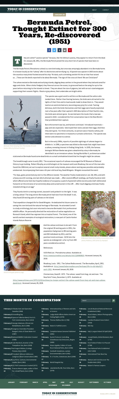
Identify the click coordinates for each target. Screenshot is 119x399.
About (94, 10)
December (66, 385)
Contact (106, 10)
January (11, 382)
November (53, 385)
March (35, 382)
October (107, 382)
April (45, 382)
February (24, 382)
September (94, 382)
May (54, 382)
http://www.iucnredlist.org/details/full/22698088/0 (64, 255)
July (71, 382)
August (81, 382)
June (62, 382)
